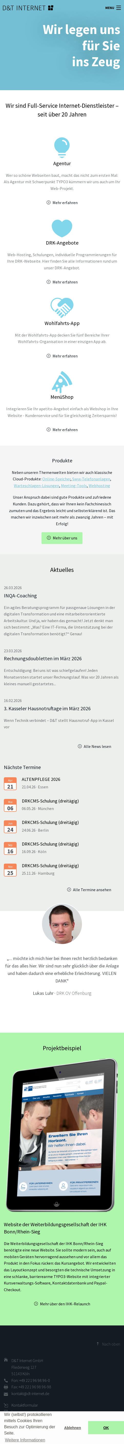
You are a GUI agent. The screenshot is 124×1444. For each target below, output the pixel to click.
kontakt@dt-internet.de (30, 1393)
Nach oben (111, 1344)
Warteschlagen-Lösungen (36, 485)
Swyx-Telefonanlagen (91, 478)
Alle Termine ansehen (92, 889)
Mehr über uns (65, 537)
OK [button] (106, 1428)
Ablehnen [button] (72, 1428)
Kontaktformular (25, 1405)
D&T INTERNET (22, 8)
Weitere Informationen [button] (25, 1440)
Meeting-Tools (74, 485)
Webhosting (99, 485)
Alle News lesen (97, 746)
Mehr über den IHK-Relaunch (65, 1303)
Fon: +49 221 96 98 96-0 (31, 1380)
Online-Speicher (56, 478)
